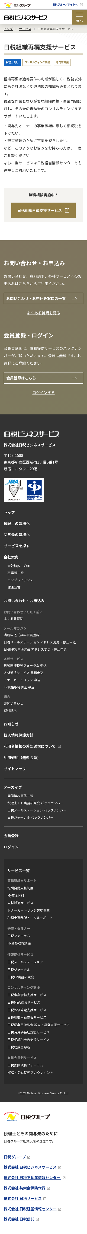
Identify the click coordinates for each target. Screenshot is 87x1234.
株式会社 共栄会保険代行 (24, 1188)
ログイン (11, 846)
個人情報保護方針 (18, 735)
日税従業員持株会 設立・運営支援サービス (38, 1024)
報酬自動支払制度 (20, 888)
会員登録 (11, 835)
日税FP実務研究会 (20, 977)
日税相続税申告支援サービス (28, 1039)
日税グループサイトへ (65, 4)
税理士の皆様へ (17, 523)
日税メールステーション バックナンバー (37, 810)
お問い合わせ (13, 703)
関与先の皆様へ (17, 534)
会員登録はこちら (21, 378)
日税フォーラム (18, 935)
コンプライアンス (20, 580)
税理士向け (12, 62)
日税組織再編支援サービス (39, 210)
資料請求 (10, 710)
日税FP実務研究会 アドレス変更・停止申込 (35, 649)
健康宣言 (13, 587)
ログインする (43, 392)
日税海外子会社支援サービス (28, 1032)
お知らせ (11, 724)
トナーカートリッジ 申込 (22, 679)
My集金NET (15, 895)
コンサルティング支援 (37, 62)
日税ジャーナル (18, 969)
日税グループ (15, 1157)
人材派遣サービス (20, 902)
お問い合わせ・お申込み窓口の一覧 (36, 298)
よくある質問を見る (43, 312)
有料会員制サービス (22, 1057)
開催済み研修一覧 (20, 795)
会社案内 (11, 557)
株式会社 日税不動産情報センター (32, 1177)
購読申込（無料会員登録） (23, 635)
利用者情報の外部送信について (30, 746)
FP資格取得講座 (19, 943)
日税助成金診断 (18, 1047)
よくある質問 (13, 618)
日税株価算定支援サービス (26, 1010)
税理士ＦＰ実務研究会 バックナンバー (35, 803)
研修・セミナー (18, 928)
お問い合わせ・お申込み (24, 600)
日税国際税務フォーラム (25, 1065)
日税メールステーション (25, 962)
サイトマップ (15, 768)
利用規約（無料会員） (22, 757)
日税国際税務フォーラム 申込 (25, 665)
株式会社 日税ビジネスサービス (30, 1167)
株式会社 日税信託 (19, 1219)
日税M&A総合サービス (23, 1002)
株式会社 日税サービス (23, 1198)
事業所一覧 (15, 572)
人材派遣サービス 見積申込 (23, 672)
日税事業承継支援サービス (26, 994)
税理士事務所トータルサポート (30, 917)
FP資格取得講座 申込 (19, 687)
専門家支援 (62, 62)
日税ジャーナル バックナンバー (30, 817)
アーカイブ (13, 787)
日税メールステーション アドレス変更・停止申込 (40, 642)
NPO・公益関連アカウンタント (30, 1072)
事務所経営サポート (22, 880)
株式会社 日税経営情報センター (30, 1209)
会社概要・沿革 (18, 565)
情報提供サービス (20, 954)
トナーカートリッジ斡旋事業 (28, 910)
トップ (9, 512)
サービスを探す (17, 545)
